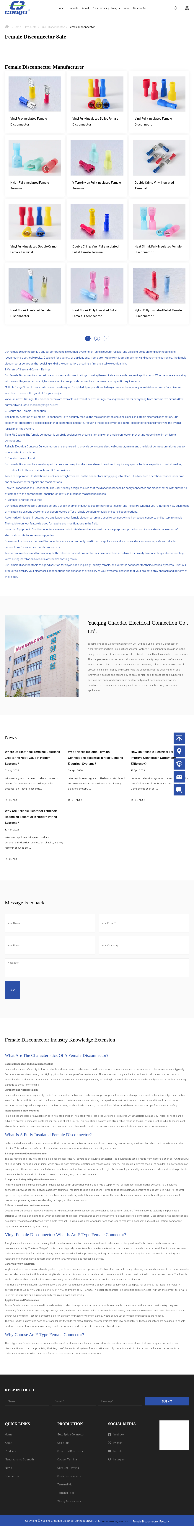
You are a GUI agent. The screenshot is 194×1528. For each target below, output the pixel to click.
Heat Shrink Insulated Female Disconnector (31, 315)
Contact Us (139, 7)
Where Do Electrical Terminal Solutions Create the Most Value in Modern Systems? (32, 759)
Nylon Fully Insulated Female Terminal (30, 186)
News (126, 7)
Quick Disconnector (53, 27)
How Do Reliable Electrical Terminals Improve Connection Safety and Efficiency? (157, 759)
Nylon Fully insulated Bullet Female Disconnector (154, 315)
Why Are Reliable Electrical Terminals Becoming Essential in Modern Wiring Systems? (31, 818)
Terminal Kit (64, 1486)
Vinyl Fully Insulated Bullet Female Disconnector (96, 121)
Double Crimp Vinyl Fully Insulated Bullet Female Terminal (96, 250)
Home (61, 7)
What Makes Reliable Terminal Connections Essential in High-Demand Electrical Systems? (95, 759)
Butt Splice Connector (70, 1436)
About (85, 7)
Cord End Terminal (68, 1469)
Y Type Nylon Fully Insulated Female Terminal (92, 186)
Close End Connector (70, 1452)
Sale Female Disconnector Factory (127, 650)
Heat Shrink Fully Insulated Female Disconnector (159, 250)
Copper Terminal (67, 1461)
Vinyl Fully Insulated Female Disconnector (154, 121)
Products (73, 7)
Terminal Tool (65, 1494)
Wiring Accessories (69, 1502)
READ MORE (12, 801)
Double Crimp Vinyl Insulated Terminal (155, 186)
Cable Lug (63, 1444)
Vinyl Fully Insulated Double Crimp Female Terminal (34, 250)
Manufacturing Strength (106, 7)
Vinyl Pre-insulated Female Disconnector (29, 121)
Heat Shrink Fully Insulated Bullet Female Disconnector (95, 315)
